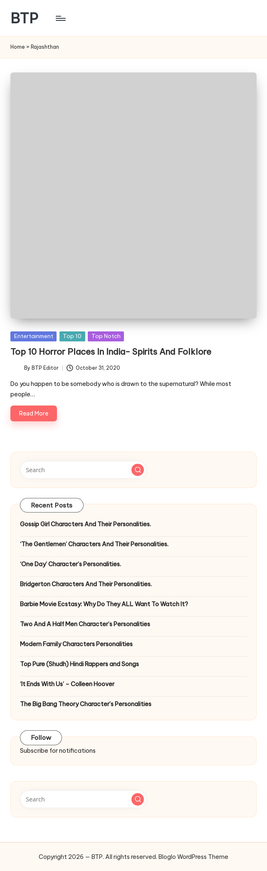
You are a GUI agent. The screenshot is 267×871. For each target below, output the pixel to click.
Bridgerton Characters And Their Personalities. (86, 584)
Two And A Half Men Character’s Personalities (85, 624)
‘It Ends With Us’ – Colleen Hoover (67, 684)
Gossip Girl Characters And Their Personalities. (85, 524)
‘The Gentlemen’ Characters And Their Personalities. (94, 544)
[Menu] (60, 18)
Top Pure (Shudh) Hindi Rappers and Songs (79, 664)
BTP (24, 18)
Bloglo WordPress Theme (193, 857)
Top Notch (106, 336)
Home (17, 47)
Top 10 (72, 336)
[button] (137, 470)
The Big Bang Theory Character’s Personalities (85, 704)
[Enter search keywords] (83, 469)
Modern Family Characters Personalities (76, 644)
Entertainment (33, 336)
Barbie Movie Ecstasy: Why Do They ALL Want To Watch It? (104, 604)
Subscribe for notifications (58, 750)
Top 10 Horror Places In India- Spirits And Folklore (110, 351)
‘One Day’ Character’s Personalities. (70, 564)
